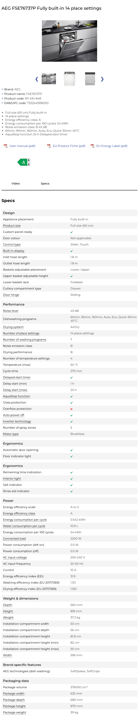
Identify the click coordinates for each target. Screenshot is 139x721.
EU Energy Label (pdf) (112, 146)
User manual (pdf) (22, 146)
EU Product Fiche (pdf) (69, 146)
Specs (45, 183)
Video (16, 183)
